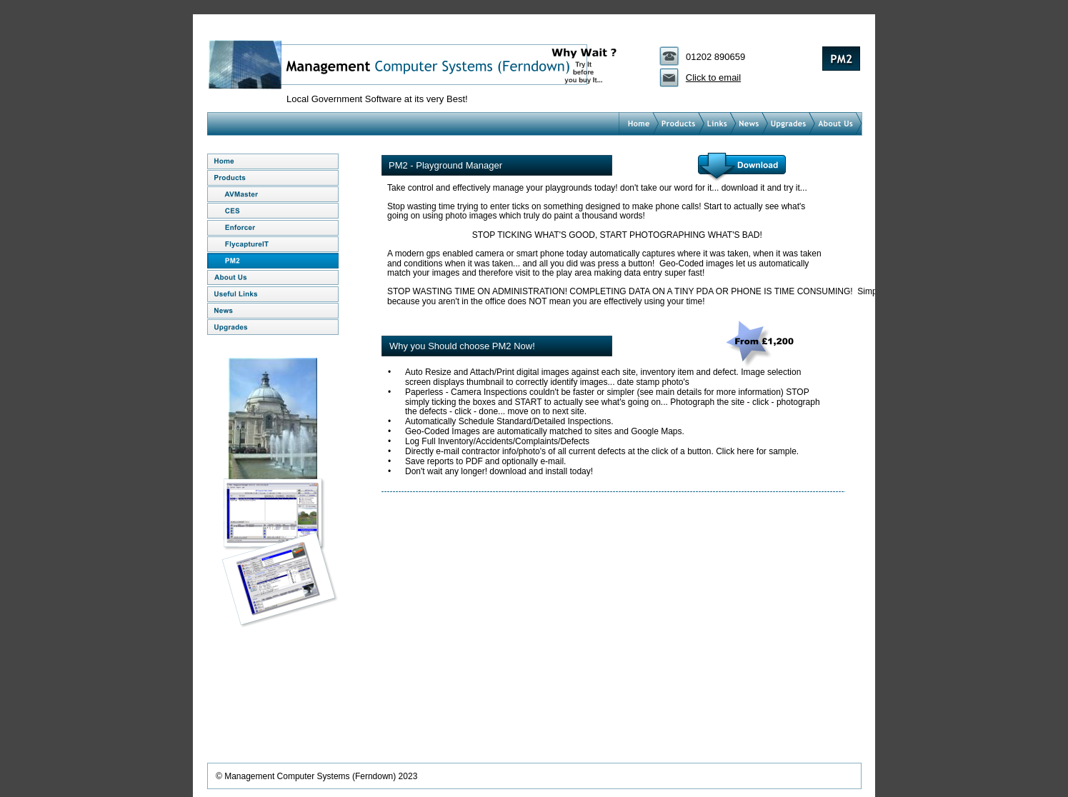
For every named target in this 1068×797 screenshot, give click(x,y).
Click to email (713, 77)
